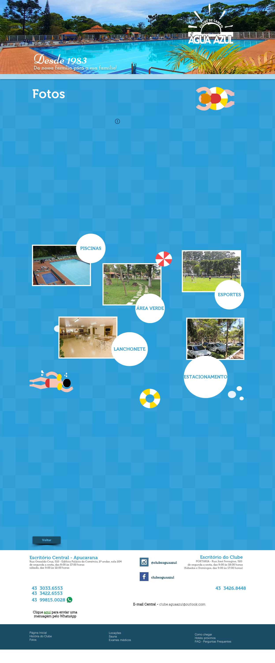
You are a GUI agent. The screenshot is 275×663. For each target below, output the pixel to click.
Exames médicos (120, 640)
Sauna (113, 636)
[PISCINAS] (91, 248)
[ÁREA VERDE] (150, 308)
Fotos (33, 639)
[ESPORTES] (229, 294)
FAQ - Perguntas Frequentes (213, 641)
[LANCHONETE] (129, 349)
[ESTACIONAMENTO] (205, 377)
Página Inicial (38, 632)
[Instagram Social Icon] (144, 562)
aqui (47, 612)
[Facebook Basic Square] (144, 576)
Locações (115, 633)
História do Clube (41, 636)
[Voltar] (47, 540)
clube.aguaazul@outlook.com (182, 604)
